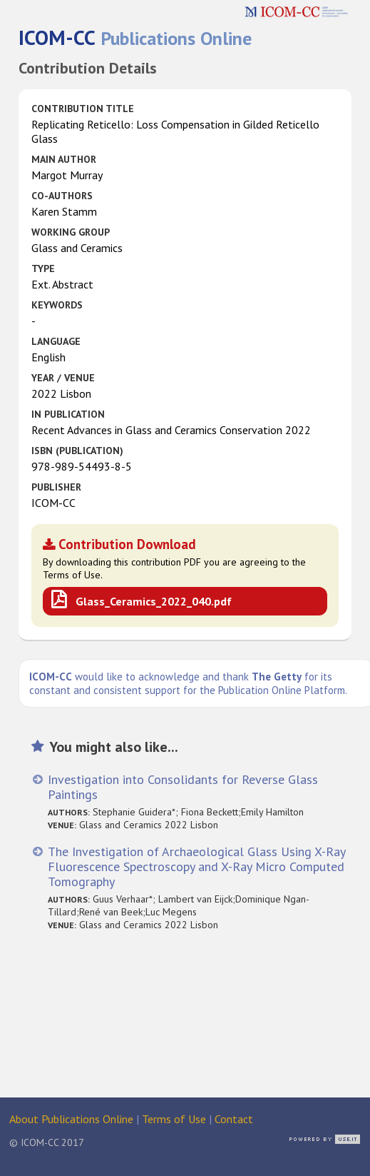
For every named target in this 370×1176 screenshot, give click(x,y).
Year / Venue (63, 377)
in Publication (68, 414)
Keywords (57, 304)
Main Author (63, 159)
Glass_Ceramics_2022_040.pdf (154, 601)
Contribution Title (82, 108)
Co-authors (62, 195)
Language (56, 341)
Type (43, 268)
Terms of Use (174, 1119)
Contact (234, 1119)
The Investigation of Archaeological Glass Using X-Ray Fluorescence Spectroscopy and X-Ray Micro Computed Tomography (196, 866)
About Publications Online (71, 1119)
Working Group (70, 232)
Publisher (56, 487)
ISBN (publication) (77, 450)
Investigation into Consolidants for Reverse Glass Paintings (183, 787)
